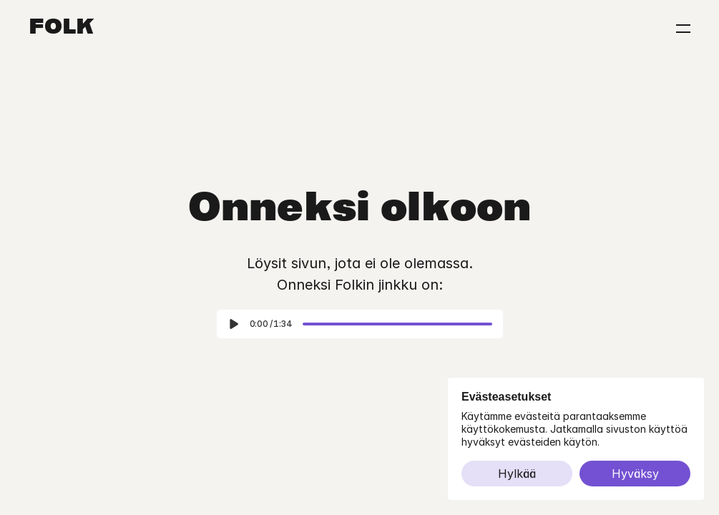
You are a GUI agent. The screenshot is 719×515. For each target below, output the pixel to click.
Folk (61, 28)
